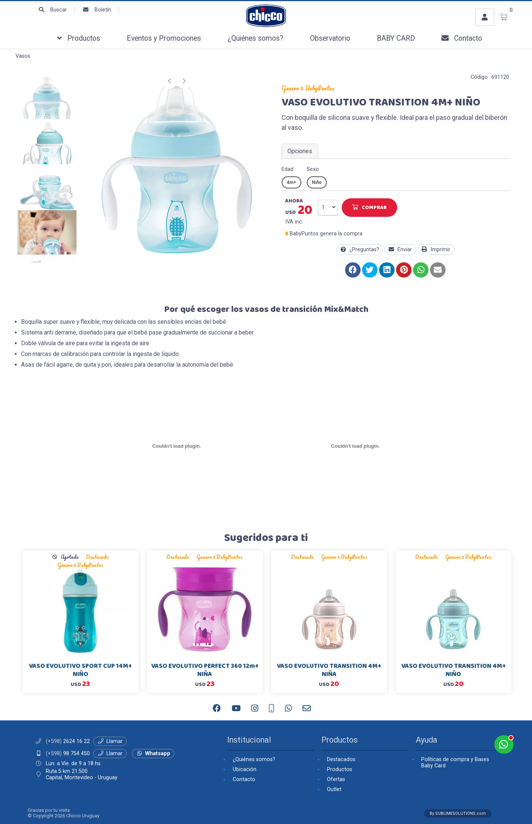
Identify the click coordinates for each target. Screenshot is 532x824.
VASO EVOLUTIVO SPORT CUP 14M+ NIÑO (80, 670)
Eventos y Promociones (164, 38)
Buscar (52, 10)
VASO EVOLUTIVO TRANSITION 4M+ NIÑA (329, 670)
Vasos (23, 56)
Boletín (96, 10)
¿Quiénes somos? (255, 38)
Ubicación (244, 769)
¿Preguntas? (360, 249)
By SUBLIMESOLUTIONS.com (458, 813)
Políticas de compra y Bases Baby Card (455, 762)
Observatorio (330, 38)
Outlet (334, 789)
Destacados (341, 759)
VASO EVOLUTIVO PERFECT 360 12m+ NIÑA (205, 670)
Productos (78, 38)
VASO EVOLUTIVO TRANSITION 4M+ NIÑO (453, 670)
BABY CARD (396, 38)
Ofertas (336, 779)
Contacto (461, 38)
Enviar (400, 249)
